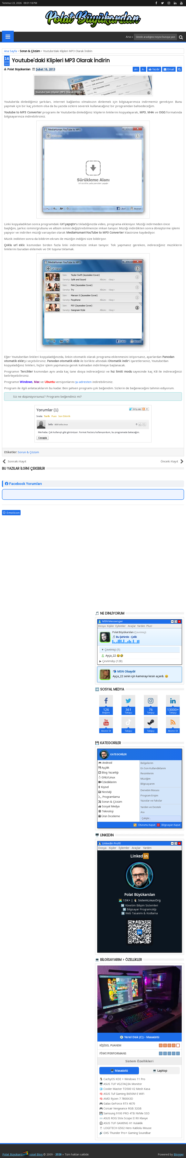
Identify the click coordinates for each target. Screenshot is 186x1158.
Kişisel (105, 787)
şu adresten (83, 382)
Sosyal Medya (111, 806)
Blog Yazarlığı (110, 772)
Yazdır (154, 69)
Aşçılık (105, 767)
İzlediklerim (109, 782)
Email (169, 69)
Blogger (179, 1154)
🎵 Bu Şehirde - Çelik (124, 637)
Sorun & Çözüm (28, 452)
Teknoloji (107, 811)
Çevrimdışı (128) (110, 661)
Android (107, 762)
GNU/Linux (108, 777)
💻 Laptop (160, 1070)
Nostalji (107, 792)
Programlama (111, 797)
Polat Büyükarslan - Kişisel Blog (22, 1154)
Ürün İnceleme (111, 816)
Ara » (130, 37)
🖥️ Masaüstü (119, 1070)
